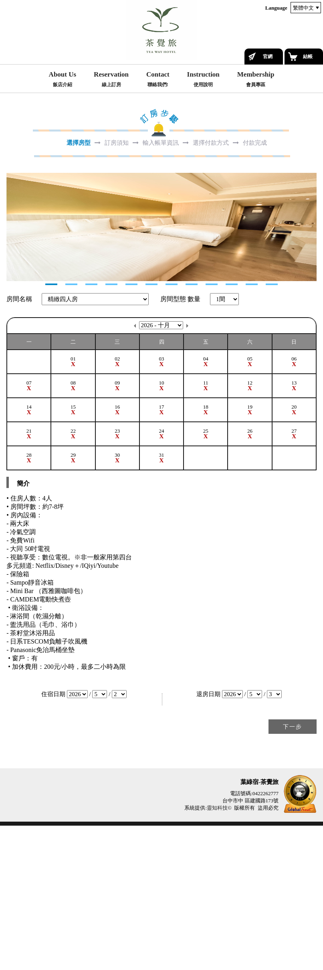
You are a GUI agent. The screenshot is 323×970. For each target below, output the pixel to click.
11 (252, 428)
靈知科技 (217, 952)
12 (272, 428)
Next (12, 299)
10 (232, 428)
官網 (268, 56)
